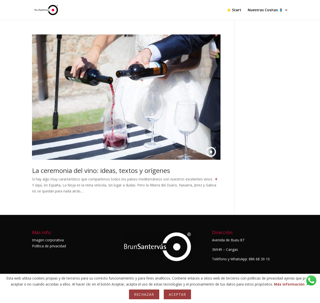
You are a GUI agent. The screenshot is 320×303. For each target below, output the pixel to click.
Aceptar (177, 294)
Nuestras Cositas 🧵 (265, 10)
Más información (289, 284)
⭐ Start (234, 10)
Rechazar (144, 294)
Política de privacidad (49, 246)
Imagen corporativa (48, 240)
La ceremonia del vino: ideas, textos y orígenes (101, 170)
